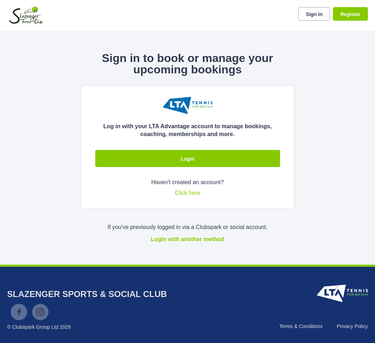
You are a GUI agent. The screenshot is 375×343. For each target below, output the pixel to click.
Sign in (314, 14)
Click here (187, 193)
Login (187, 159)
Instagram (40, 312)
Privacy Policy (352, 326)
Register (350, 14)
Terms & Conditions (300, 326)
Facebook (19, 312)
